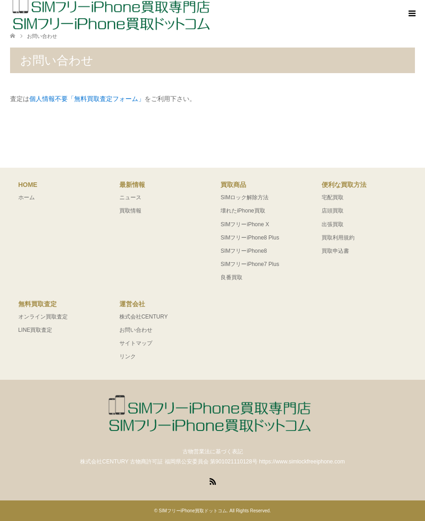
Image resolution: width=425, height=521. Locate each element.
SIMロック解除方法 (245, 197)
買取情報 (130, 210)
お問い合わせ (135, 330)
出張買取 (333, 224)
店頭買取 (333, 210)
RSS (213, 481)
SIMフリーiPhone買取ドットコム (193, 510)
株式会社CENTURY (143, 317)
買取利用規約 (338, 237)
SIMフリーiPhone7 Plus (250, 264)
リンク (127, 356)
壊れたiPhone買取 (243, 210)
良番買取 (231, 277)
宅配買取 (333, 197)
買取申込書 (335, 251)
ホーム (26, 197)
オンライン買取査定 (43, 317)
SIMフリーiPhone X (245, 224)
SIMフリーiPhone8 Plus (250, 237)
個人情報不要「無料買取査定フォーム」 (87, 98)
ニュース (130, 197)
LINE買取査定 (35, 330)
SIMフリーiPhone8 (244, 251)
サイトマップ (135, 343)
